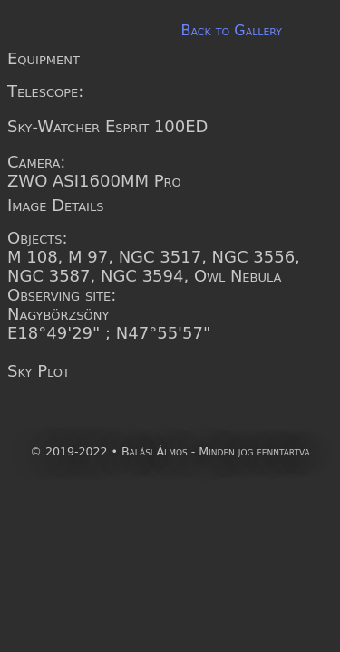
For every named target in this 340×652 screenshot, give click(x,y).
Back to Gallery (231, 30)
